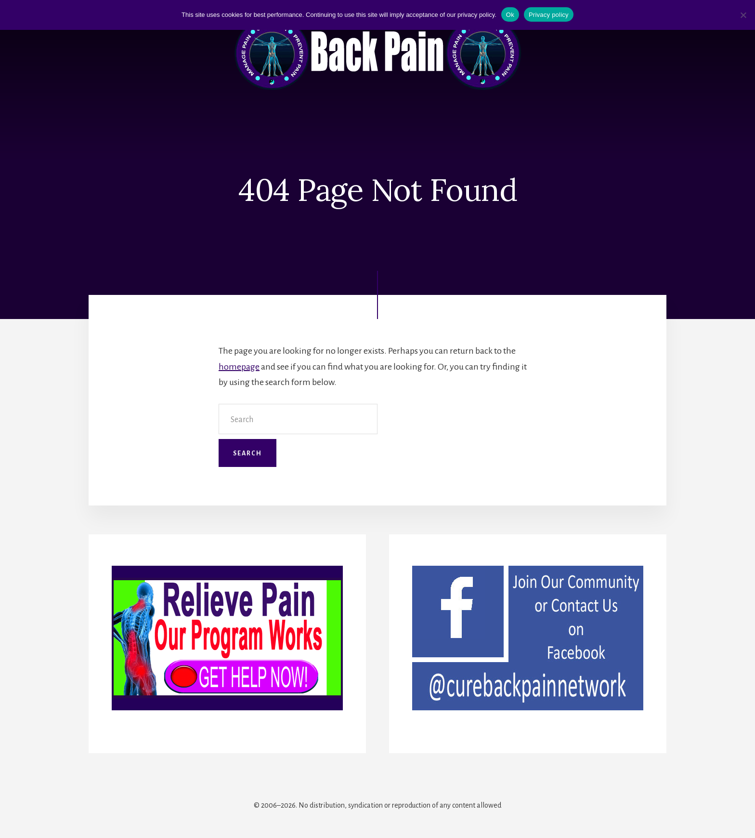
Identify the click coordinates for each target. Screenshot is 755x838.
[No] (743, 15)
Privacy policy (549, 14)
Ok (510, 14)
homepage (239, 367)
